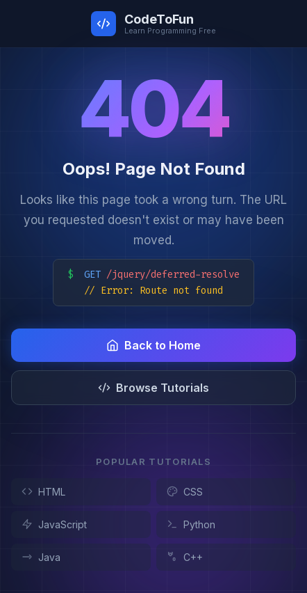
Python (191, 524)
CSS (185, 492)
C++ (185, 557)
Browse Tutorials (153, 388)
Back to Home (153, 345)
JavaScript (54, 524)
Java (41, 557)
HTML (43, 492)
